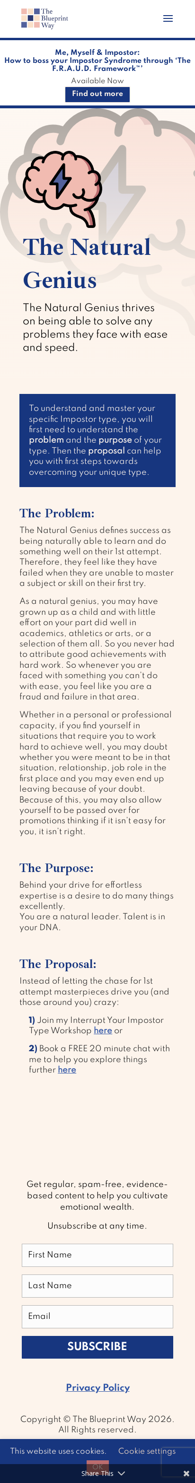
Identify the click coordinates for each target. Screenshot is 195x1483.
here (103, 1031)
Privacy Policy (98, 1388)
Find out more (97, 94)
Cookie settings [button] (147, 1452)
